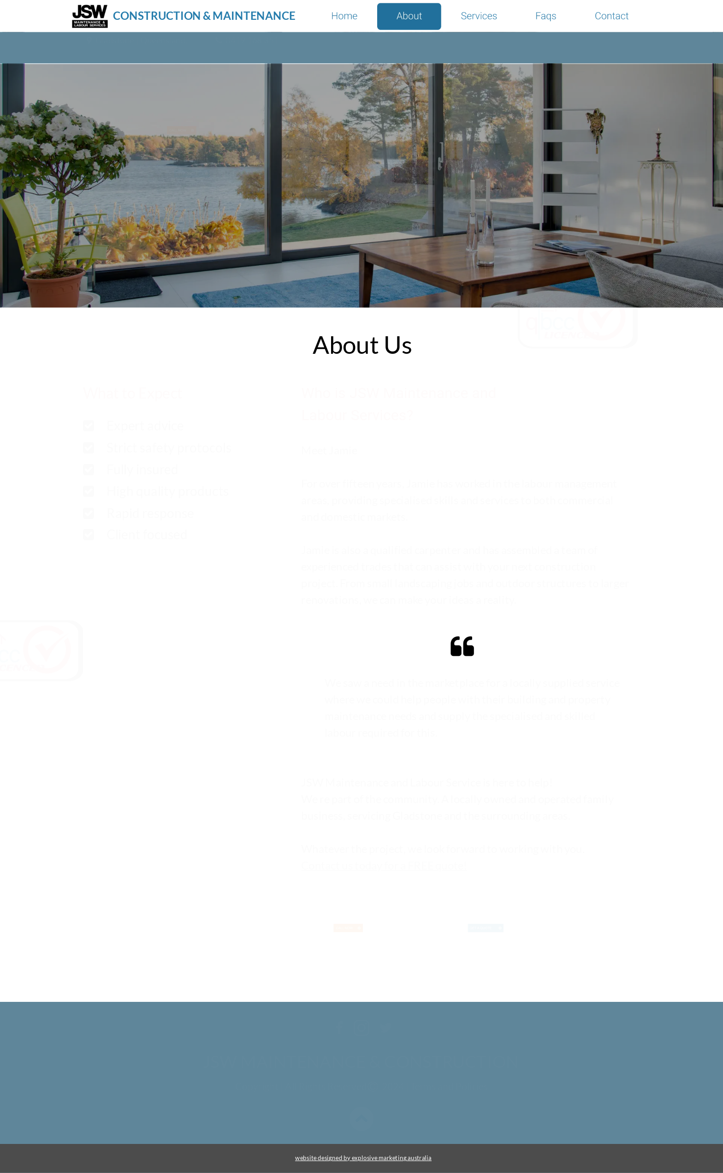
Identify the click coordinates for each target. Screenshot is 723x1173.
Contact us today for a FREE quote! (384, 865)
